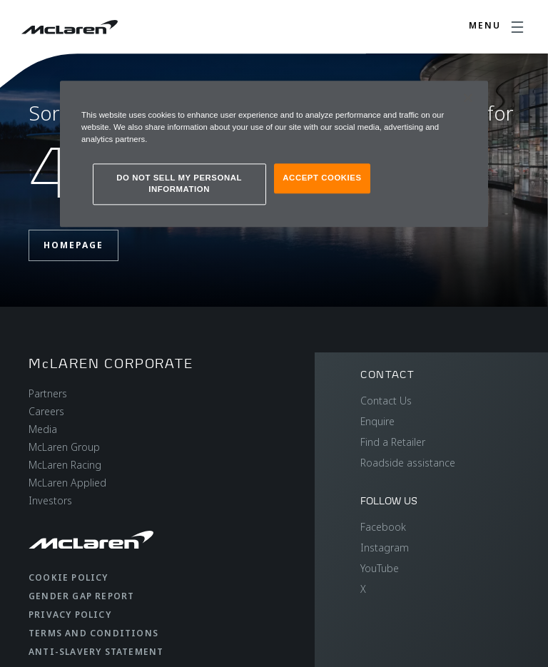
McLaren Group (64, 447)
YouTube (379, 568)
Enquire (377, 421)
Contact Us (386, 400)
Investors (50, 500)
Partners (48, 393)
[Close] (468, 98)
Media (43, 429)
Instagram (384, 547)
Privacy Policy (70, 615)
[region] (274, 154)
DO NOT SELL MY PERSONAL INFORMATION (179, 184)
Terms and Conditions (93, 633)
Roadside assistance (407, 462)
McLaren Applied (67, 482)
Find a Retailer (392, 442)
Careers (46, 411)
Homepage (73, 245)
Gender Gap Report (81, 596)
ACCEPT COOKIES (322, 178)
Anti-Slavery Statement (96, 652)
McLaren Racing (65, 465)
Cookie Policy (68, 577)
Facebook (383, 527)
